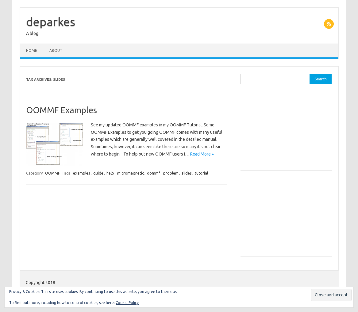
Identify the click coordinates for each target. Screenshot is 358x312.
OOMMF (52, 173)
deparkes (50, 21)
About (55, 50)
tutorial (201, 173)
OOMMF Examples (61, 110)
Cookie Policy (127, 303)
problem (171, 173)
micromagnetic (130, 173)
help (110, 173)
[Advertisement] (286, 130)
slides (187, 173)
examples (81, 173)
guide (98, 173)
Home (31, 50)
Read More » (202, 154)
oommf (153, 173)
